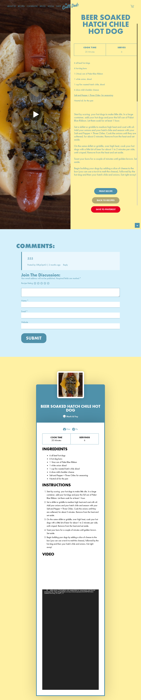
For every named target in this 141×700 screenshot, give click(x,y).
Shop (58, 6)
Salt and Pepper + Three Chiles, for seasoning (93, 95)
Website (24, 322)
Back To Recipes (106, 200)
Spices (43, 6)
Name (24, 301)
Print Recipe (105, 191)
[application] (70, 639)
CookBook (32, 6)
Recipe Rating (27, 283)
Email (24, 311)
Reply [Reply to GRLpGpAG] (65, 264)
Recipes (21, 6)
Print (66, 429)
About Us (11, 6)
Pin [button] (75, 429)
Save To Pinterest (106, 209)
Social (51, 6)
